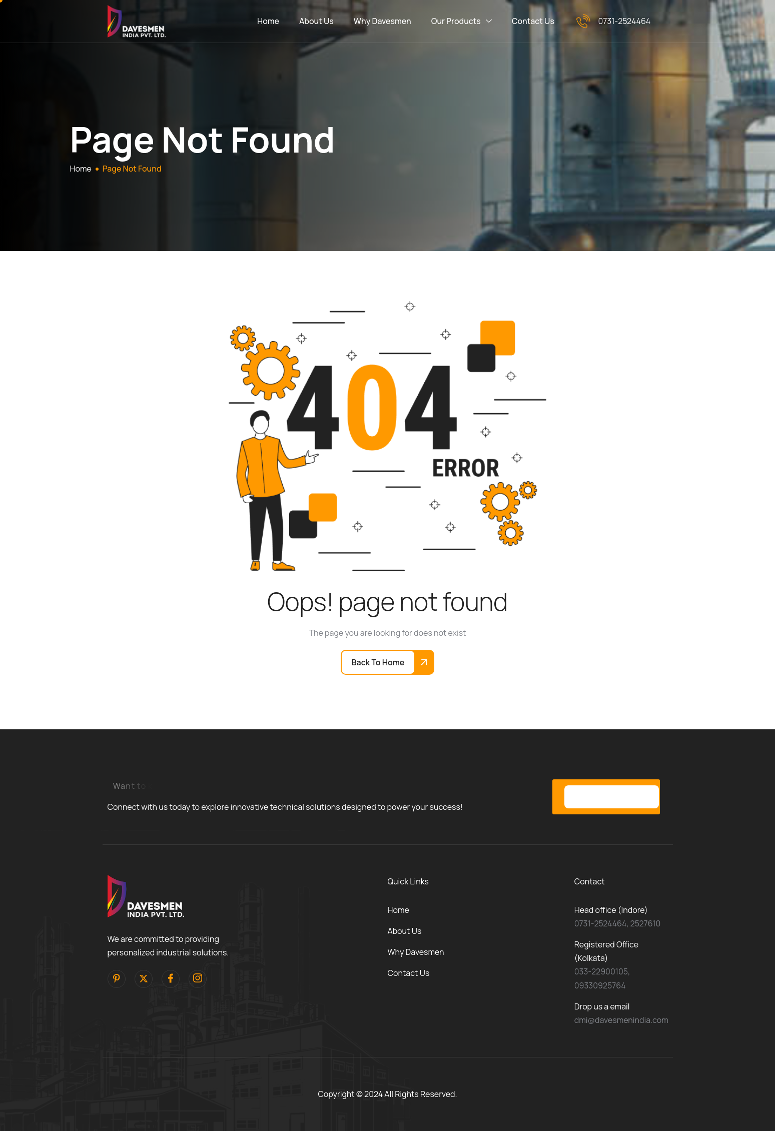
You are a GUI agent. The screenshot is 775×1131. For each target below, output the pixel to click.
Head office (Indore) (611, 909)
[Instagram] (198, 979)
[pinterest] (117, 979)
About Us (316, 21)
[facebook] (171, 979)
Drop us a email (602, 1006)
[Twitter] (144, 979)
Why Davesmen (382, 21)
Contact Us (533, 21)
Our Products (461, 21)
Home (268, 21)
